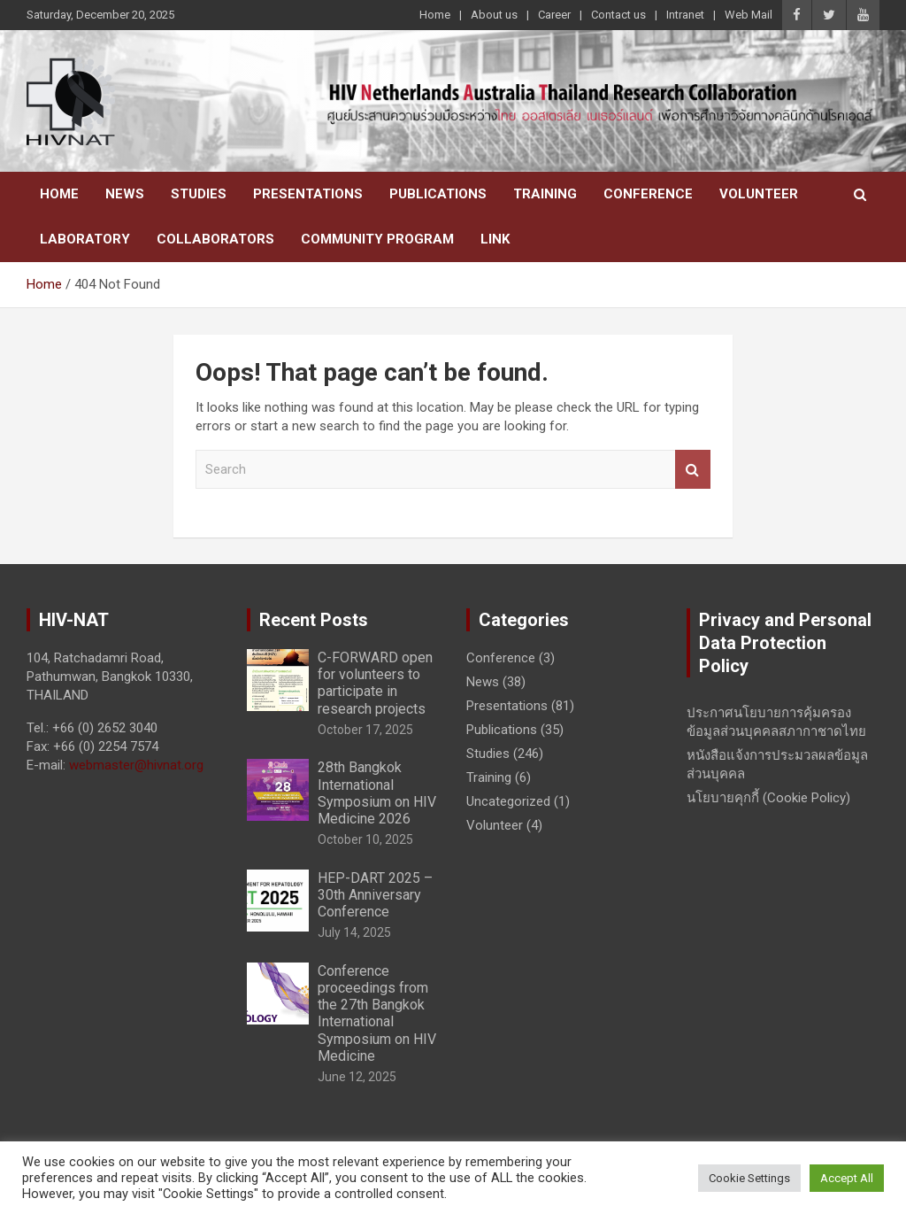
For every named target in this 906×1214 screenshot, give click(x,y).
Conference (648, 194)
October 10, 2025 (365, 839)
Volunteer (758, 194)
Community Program (377, 239)
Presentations (308, 194)
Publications (438, 194)
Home (434, 14)
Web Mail (748, 14)
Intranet (685, 14)
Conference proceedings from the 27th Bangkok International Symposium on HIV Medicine (377, 1013)
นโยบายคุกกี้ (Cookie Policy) (768, 798)
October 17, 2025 (365, 730)
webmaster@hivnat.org (136, 765)
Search (692, 470)
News (124, 194)
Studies (198, 194)
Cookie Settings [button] (749, 1178)
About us (494, 14)
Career (554, 14)
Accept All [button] (846, 1178)
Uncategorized (508, 801)
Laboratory (85, 239)
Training (545, 194)
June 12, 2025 (357, 1077)
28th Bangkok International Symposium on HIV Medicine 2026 (377, 793)
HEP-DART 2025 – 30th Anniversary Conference (375, 895)
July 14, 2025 (354, 932)
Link (495, 239)
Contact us (618, 14)
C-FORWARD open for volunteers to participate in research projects (375, 683)
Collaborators (215, 239)
